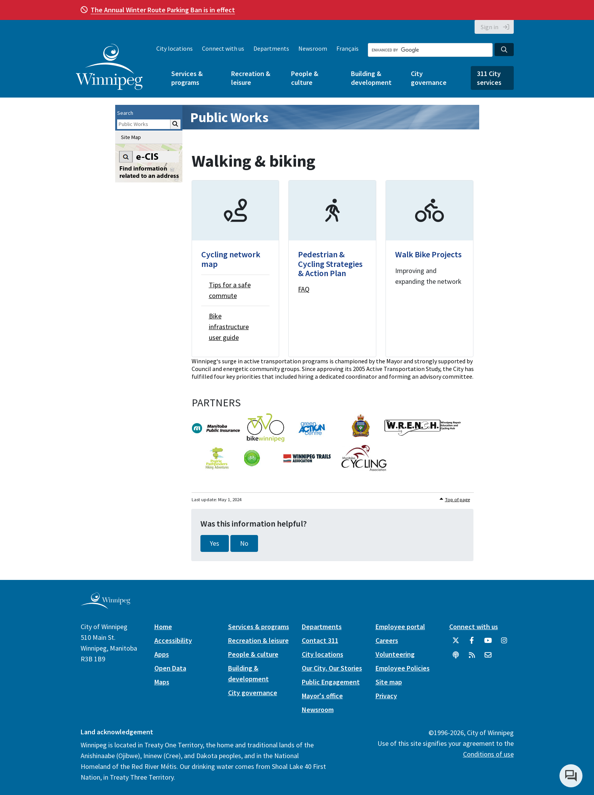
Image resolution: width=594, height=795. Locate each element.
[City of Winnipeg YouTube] (488, 643)
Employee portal (400, 626)
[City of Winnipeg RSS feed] (471, 657)
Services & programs (187, 78)
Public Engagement (331, 681)
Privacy (386, 695)
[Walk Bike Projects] (429, 268)
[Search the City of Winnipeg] (430, 50)
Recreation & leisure (250, 78)
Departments (271, 48)
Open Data (170, 668)
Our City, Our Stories (332, 668)
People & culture (304, 78)
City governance (429, 78)
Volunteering (395, 654)
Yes (214, 543)
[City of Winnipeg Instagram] (504, 643)
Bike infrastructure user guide (229, 326)
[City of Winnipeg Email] (488, 657)
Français (347, 48)
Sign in (489, 27)
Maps (161, 681)
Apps (161, 654)
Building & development (371, 78)
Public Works (229, 117)
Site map (389, 681)
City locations (174, 48)
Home (163, 626)
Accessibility (173, 640)
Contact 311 (320, 640)
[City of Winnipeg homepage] (105, 606)
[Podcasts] (455, 657)
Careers (387, 640)
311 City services (489, 78)
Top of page (457, 499)
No (244, 543)
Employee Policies (403, 668)
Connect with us (223, 48)
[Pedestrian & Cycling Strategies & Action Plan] (332, 268)
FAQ (303, 289)
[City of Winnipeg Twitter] (455, 643)
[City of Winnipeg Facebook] (471, 643)
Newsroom (312, 48)
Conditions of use (488, 754)
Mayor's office (322, 695)
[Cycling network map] (235, 268)
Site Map (131, 137)
